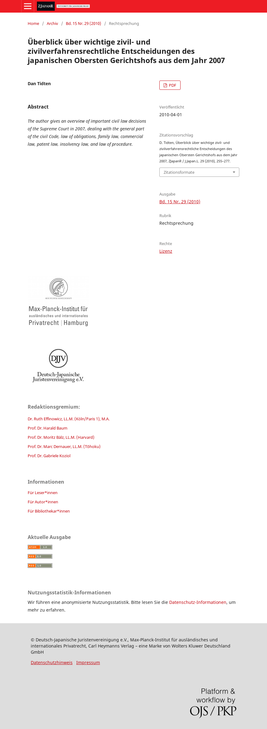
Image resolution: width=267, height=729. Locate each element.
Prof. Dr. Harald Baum (47, 428)
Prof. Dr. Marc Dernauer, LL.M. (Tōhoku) (64, 446)
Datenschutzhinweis (52, 662)
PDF (172, 85)
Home (33, 23)
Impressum (88, 662)
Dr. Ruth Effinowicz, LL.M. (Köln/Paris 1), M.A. (69, 419)
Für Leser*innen (43, 492)
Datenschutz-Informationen (197, 602)
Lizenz (165, 251)
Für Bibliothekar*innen (49, 511)
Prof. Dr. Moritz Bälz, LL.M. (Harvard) (61, 437)
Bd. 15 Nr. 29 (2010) (83, 23)
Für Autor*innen (43, 502)
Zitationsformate (179, 172)
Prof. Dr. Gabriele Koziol (49, 455)
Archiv (52, 23)
